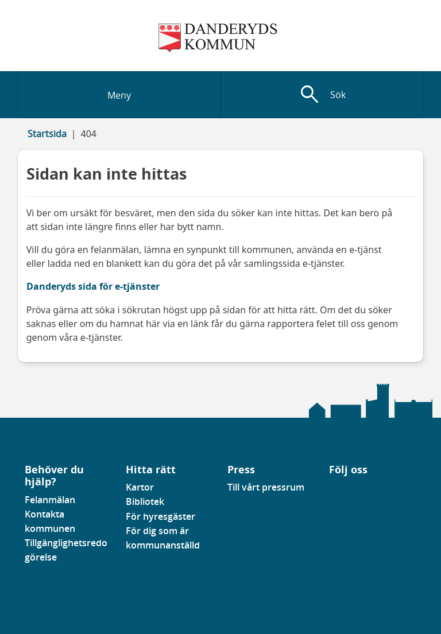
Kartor (140, 487)
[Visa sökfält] (321, 94)
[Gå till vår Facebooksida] (329, 490)
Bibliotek (145, 501)
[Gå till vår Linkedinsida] (337, 490)
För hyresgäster (160, 516)
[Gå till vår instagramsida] (345, 490)
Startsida (47, 133)
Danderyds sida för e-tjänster (93, 286)
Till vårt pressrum (265, 487)
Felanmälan (50, 499)
